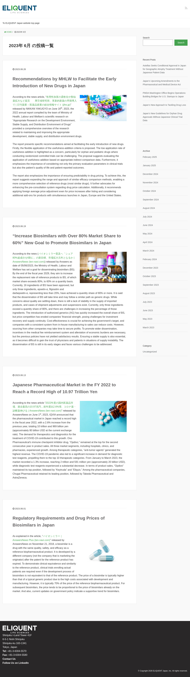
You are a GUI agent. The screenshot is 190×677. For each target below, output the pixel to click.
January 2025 (149, 165)
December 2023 (150, 268)
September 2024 (151, 199)
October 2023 (149, 276)
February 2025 (150, 157)
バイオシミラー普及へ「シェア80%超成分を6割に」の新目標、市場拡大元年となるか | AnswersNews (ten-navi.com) (44, 257)
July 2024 (147, 216)
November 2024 (150, 182)
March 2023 (148, 327)
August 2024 (149, 208)
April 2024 (148, 242)
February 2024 (150, 259)
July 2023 (147, 302)
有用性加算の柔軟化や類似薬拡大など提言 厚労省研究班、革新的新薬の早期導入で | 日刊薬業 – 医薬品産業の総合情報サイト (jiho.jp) (45, 101)
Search (146, 37)
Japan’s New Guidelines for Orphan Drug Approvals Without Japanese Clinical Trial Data (163, 117)
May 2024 (147, 233)
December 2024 (150, 174)
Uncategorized (150, 351)
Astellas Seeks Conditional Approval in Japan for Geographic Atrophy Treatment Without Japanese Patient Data (164, 69)
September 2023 (151, 285)
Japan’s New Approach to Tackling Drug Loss (164, 105)
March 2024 (148, 250)
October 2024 (149, 191)
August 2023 (149, 293)
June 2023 (148, 310)
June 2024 (148, 225)
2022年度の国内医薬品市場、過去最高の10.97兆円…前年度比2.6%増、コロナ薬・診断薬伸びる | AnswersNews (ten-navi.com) (44, 407)
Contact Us (9, 659)
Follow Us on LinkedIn (16, 663)
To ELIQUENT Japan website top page (21, 23)
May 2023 (147, 319)
